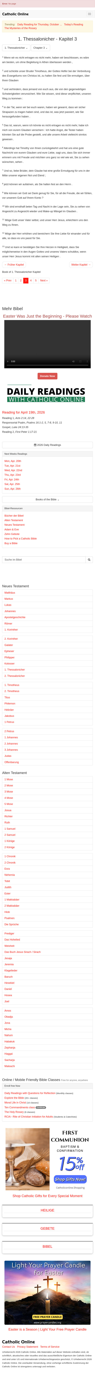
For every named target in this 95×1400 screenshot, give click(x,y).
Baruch (8, 976)
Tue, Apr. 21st (12, 465)
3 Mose (8, 791)
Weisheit (9, 945)
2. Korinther (11, 638)
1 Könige (9, 841)
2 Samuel (9, 834)
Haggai (8, 1053)
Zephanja (9, 1047)
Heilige (47, 1210)
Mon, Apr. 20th (12, 461)
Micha (7, 1029)
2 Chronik (9, 862)
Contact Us (8, 1346)
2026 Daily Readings (47, 445)
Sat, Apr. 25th (12, 484)
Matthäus (9, 592)
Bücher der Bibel (14, 515)
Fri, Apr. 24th (11, 479)
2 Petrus (9, 731)
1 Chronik (9, 856)
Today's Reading (73, 24)
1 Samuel (9, 828)
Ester (7, 893)
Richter (8, 816)
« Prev (7, 280)
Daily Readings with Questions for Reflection (29, 1093)
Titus (7, 697)
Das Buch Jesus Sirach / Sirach (22, 952)
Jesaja (8, 958)
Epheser (9, 651)
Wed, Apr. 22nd (13, 470)
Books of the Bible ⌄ (47, 499)
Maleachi (9, 1066)
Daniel (8, 989)
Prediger (9, 933)
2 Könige (9, 847)
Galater (8, 645)
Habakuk (9, 1041)
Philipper (9, 657)
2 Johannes (11, 743)
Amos (7, 1010)
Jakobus (9, 716)
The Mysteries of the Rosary (20, 28)
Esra (7, 868)
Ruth (7, 822)
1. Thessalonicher (14, 669)
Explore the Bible (14, 1097)
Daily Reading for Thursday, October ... (39, 24)
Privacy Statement (27, 1346)
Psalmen (9, 918)
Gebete (47, 1228)
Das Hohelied (12, 939)
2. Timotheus (11, 691)
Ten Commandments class (19, 1107)
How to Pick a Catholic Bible (20, 538)
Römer (8, 623)
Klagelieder (10, 970)
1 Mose (8, 779)
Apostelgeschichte (14, 617)
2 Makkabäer (11, 905)
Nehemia (9, 874)
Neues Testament (14, 524)
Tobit (7, 881)
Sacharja (9, 1060)
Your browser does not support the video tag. (47, 344)
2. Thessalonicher (14, 676)
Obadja (8, 1016)
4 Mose (8, 797)
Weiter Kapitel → (81, 264)
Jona (7, 1022)
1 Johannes (11, 737)
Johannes (10, 611)
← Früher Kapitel (14, 264)
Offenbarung (11, 762)
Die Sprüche (11, 924)
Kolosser (9, 663)
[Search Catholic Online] (89, 559)
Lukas (7, 605)
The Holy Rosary (14, 1112)
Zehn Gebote (12, 534)
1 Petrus (9, 722)
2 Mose (8, 785)
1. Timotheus (11, 685)
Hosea (8, 995)
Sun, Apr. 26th (12, 488)
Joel (6, 1001)
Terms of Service (49, 1346)
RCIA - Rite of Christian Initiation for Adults (28, 1116)
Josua (7, 810)
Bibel (47, 1246)
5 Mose (8, 804)
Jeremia (9, 964)
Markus (8, 598)
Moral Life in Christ (15, 1102)
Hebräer (9, 709)
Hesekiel (9, 982)
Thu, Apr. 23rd (12, 474)
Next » (44, 280)
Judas (7, 756)
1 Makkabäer (11, 899)
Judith (7, 887)
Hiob (7, 912)
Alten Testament (13, 520)
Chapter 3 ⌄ (40, 47)
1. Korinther (11, 629)
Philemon (9, 703)
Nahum (8, 1035)
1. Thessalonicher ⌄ (16, 47)
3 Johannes (11, 749)
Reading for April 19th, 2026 (23, 412)
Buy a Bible (11, 543)
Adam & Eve (11, 529)
